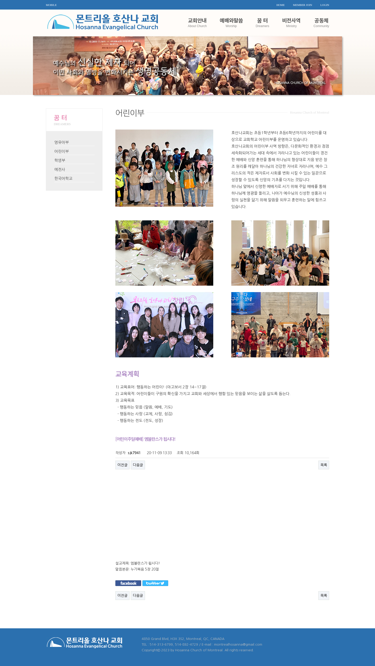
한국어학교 (63, 178)
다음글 (138, 465)
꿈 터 (262, 22)
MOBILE (51, 4)
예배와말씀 (231, 22)
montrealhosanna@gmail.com (238, 644)
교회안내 (197, 22)
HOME (280, 4)
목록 (323, 465)
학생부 (59, 160)
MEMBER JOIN (302, 4)
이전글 (122, 465)
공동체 (321, 22)
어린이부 (61, 151)
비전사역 (291, 22)
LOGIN (324, 4)
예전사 (59, 169)
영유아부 (61, 142)
